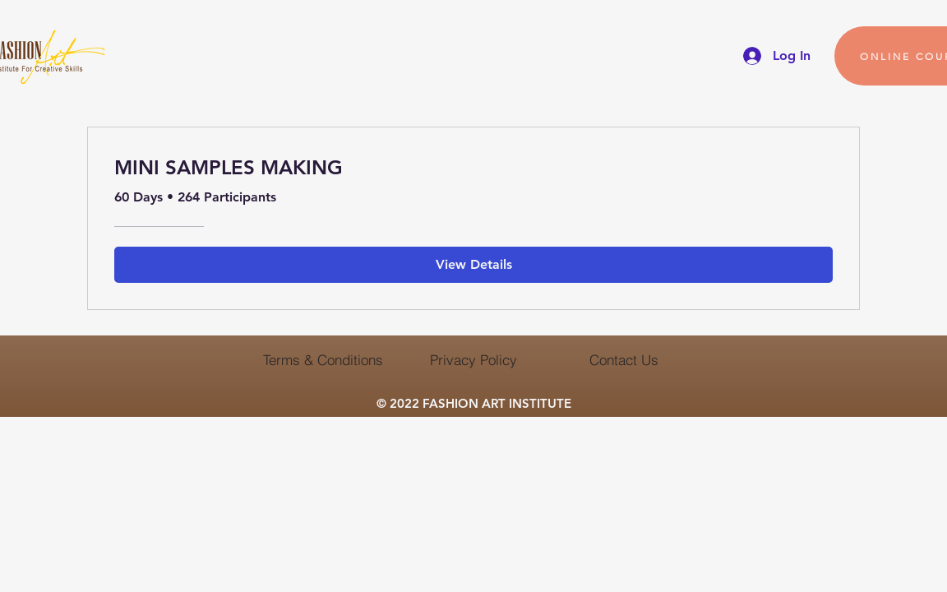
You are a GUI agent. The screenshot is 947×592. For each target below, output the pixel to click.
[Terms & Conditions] (322, 359)
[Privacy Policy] (473, 359)
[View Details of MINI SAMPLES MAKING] (473, 265)
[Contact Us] (623, 359)
